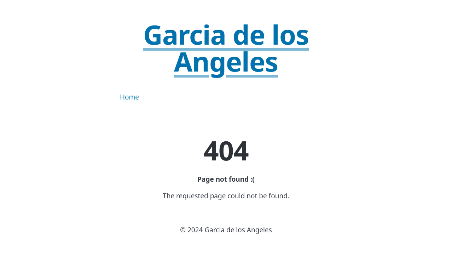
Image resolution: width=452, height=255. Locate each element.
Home (129, 97)
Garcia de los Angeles (226, 47)
